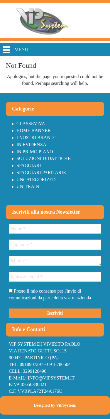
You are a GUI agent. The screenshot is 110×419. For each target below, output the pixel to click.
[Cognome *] (55, 245)
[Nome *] (55, 229)
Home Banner (33, 130)
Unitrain (27, 186)
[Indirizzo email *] (55, 277)
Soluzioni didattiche (43, 158)
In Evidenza (31, 144)
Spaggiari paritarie (41, 172)
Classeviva (30, 123)
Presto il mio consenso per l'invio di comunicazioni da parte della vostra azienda (50, 294)
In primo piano (34, 151)
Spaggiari (28, 165)
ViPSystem (65, 405)
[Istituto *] (55, 261)
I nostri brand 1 (36, 137)
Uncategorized (35, 179)
